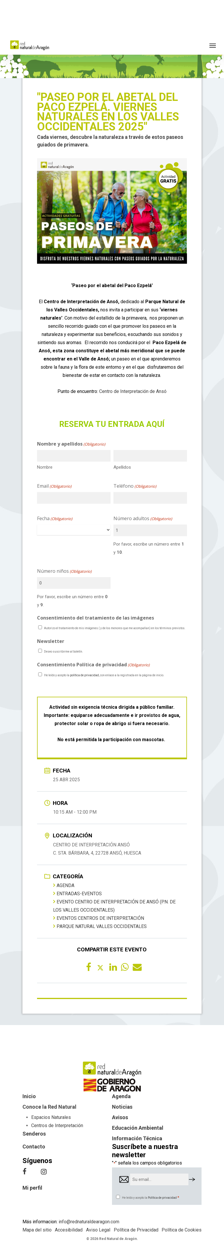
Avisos (120, 1117)
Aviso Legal (98, 1230)
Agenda (63, 885)
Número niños (64, 571)
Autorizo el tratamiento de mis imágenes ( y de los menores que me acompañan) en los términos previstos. (115, 628)
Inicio (29, 1096)
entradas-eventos (77, 893)
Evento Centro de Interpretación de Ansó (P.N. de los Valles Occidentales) (114, 906)
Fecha (54, 519)
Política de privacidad (162, 1197)
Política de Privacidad (136, 1230)
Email (54, 486)
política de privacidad (84, 675)
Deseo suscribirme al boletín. (63, 651)
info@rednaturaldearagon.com (89, 1221)
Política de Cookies (182, 1230)
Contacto (33, 1146)
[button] (212, 45)
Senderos (34, 1134)
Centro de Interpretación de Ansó (133, 391)
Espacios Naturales (51, 1117)
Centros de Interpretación (57, 1125)
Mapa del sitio (37, 1230)
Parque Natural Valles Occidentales (100, 926)
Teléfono (134, 486)
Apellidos (122, 467)
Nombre (44, 467)
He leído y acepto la (150, 1197)
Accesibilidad (69, 1230)
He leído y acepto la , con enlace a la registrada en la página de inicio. (104, 675)
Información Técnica (137, 1138)
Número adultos (142, 519)
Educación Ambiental (137, 1128)
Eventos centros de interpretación (98, 918)
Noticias (122, 1107)
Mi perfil (32, 1188)
